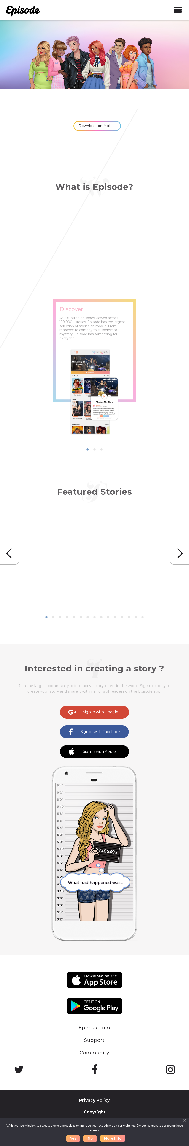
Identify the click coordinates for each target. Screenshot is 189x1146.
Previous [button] (9, 553)
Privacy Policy (94, 1100)
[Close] (184, 1120)
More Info (113, 1138)
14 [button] (135, 617)
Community (94, 1053)
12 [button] (122, 617)
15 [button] (142, 617)
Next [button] (179, 553)
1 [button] (87, 449)
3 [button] (101, 449)
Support (94, 1040)
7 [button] (87, 617)
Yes (73, 1138)
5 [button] (74, 617)
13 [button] (129, 617)
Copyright (94, 1112)
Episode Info (94, 1027)
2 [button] (94, 449)
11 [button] (115, 617)
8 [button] (94, 617)
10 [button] (108, 617)
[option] (94, 381)
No (90, 1138)
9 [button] (101, 617)
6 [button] (80, 617)
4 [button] (67, 617)
